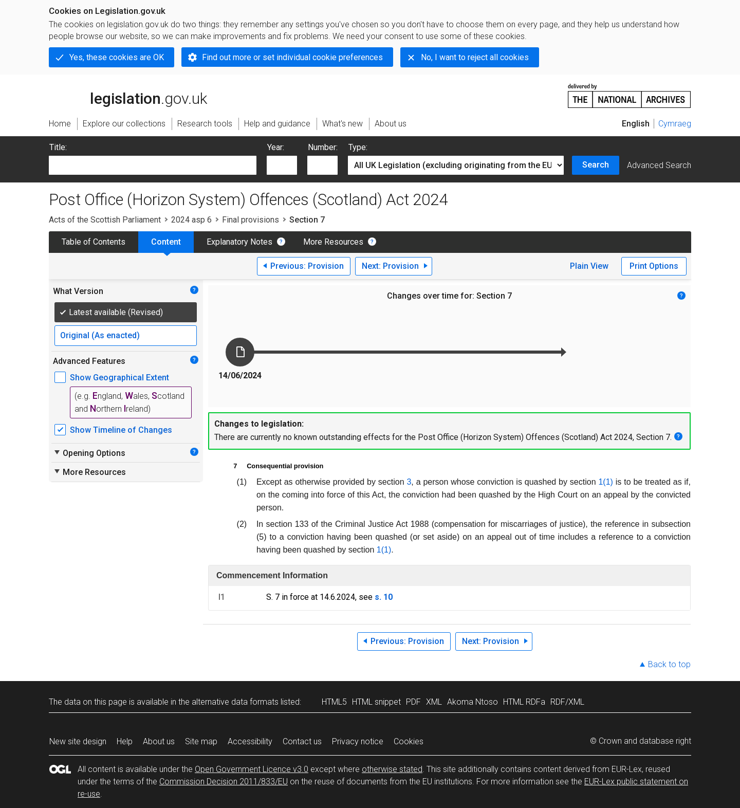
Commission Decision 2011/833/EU (223, 781)
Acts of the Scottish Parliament (105, 220)
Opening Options (89, 453)
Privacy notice (357, 741)
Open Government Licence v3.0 (251, 769)
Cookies (408, 741)
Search (595, 165)
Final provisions (250, 220)
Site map (201, 741)
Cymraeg (674, 123)
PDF (413, 702)
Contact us (302, 741)
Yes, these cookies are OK (116, 57)
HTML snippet (376, 702)
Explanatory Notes (239, 242)
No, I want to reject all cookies (475, 57)
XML (434, 702)
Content (166, 242)
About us (159, 741)
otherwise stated (392, 769)
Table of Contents (93, 242)
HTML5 (334, 702)
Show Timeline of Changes (121, 430)
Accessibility (250, 741)
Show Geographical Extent (119, 377)
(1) (608, 482)
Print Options (654, 266)
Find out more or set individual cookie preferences (292, 57)
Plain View (589, 266)
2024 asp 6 (191, 220)
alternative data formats (235, 702)
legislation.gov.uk (128, 95)
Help (125, 741)
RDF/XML (567, 702)
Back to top (669, 664)
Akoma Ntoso (472, 702)
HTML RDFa (524, 702)
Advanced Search (659, 165)
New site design (77, 741)
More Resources (333, 242)
